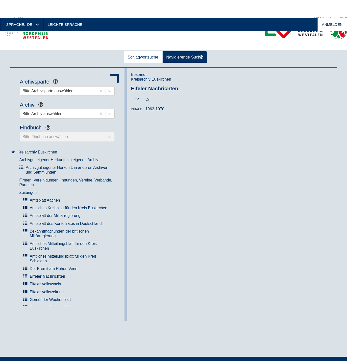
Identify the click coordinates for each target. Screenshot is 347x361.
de (29, 6)
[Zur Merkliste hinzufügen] (147, 82)
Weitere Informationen (201, 356)
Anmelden (332, 6)
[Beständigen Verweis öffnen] (137, 82)
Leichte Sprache (65, 6)
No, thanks (328, 349)
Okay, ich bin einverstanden (299, 349)
